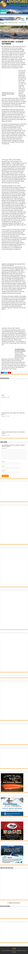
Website (3, 470)
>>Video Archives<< (14, 903)
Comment (4, 448)
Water (6, 22)
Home (2, 22)
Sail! (3, 395)
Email (3, 466)
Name (3, 461)
